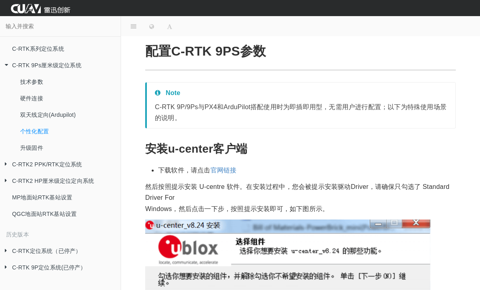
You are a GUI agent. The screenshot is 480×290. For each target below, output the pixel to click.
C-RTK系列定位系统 (38, 49)
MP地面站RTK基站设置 (42, 197)
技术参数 (31, 82)
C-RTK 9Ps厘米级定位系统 (40, 65)
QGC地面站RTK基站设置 (44, 214)
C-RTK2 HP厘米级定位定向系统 (47, 181)
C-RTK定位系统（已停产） (40, 251)
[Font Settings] (170, 26)
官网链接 (224, 170)
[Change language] (152, 26)
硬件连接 (31, 98)
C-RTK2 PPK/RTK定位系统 (41, 164)
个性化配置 (34, 131)
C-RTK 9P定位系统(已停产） (43, 267)
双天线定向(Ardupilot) (48, 115)
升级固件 (31, 148)
